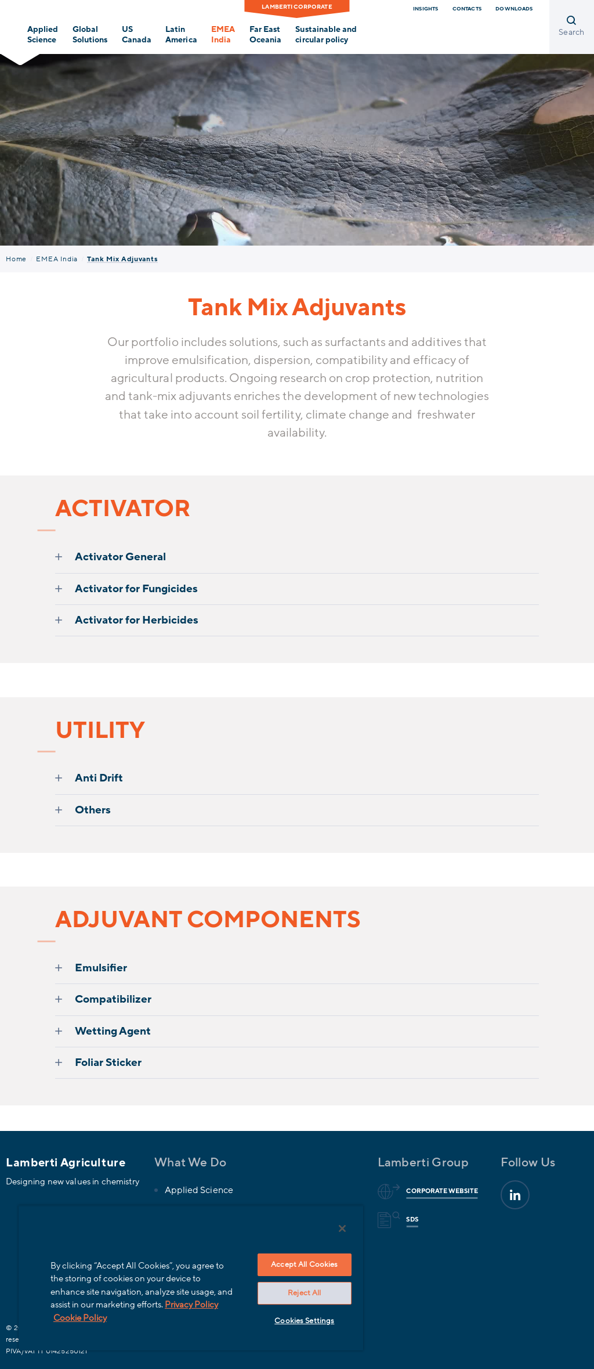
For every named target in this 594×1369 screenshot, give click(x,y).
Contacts (466, 8)
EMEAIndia (223, 34)
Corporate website (440, 1191)
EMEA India (57, 259)
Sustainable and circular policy (325, 34)
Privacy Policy (191, 1304)
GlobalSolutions (90, 34)
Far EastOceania (265, 34)
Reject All (304, 1293)
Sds (410, 1219)
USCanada (136, 34)
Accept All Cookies (304, 1264)
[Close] (342, 1228)
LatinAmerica (181, 34)
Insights (425, 8)
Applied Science (42, 34)
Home (16, 259)
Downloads (514, 8)
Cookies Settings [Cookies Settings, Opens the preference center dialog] (304, 1321)
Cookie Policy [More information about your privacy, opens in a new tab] (80, 1318)
